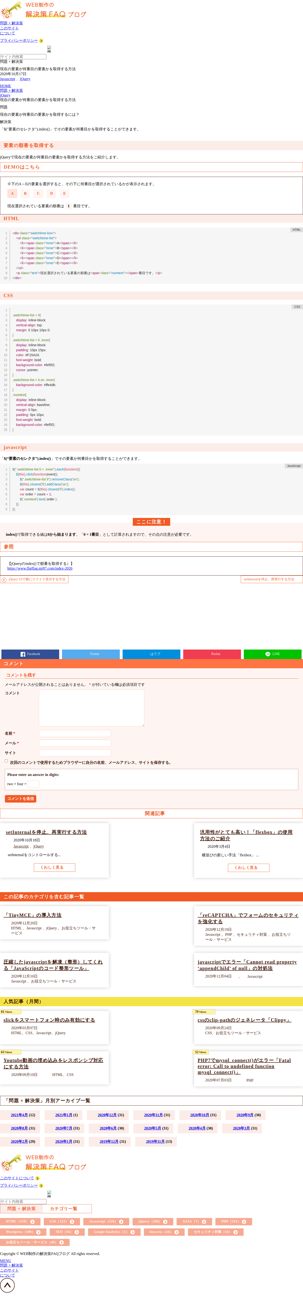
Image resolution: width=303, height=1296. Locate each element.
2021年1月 (63, 1115)
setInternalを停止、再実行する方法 (269, 579)
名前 (10, 733)
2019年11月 (155, 1141)
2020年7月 (63, 1128)
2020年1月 (63, 1141)
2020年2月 (19, 1141)
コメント (12, 693)
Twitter (94, 654)
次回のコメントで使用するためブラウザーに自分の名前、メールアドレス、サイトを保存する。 (91, 763)
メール (12, 743)
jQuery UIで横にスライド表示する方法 (37, 579)
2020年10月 (199, 1115)
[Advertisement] (142, 616)
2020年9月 (245, 1115)
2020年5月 (152, 1128)
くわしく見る (52, 867)
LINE (276, 654)
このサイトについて (17, 1178)
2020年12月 (107, 1115)
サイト (10, 753)
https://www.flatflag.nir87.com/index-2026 (39, 568)
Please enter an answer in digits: (33, 775)
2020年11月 (153, 1115)
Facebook (33, 654)
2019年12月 (109, 1141)
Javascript (7, 79)
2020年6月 (108, 1128)
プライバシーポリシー (19, 40)
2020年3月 (241, 1128)
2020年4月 (197, 1128)
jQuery (25, 79)
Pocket (215, 654)
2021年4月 (19, 1115)
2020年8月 (19, 1128)
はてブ (155, 654)
